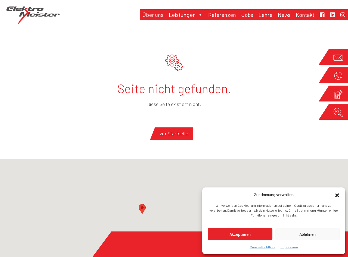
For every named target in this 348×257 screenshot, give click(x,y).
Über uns (152, 14)
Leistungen (186, 14)
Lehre (265, 14)
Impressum (289, 247)
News (284, 14)
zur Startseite (174, 133)
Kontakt (305, 14)
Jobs (247, 14)
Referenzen (222, 14)
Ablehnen (307, 234)
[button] (337, 194)
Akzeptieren (240, 234)
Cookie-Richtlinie (262, 247)
